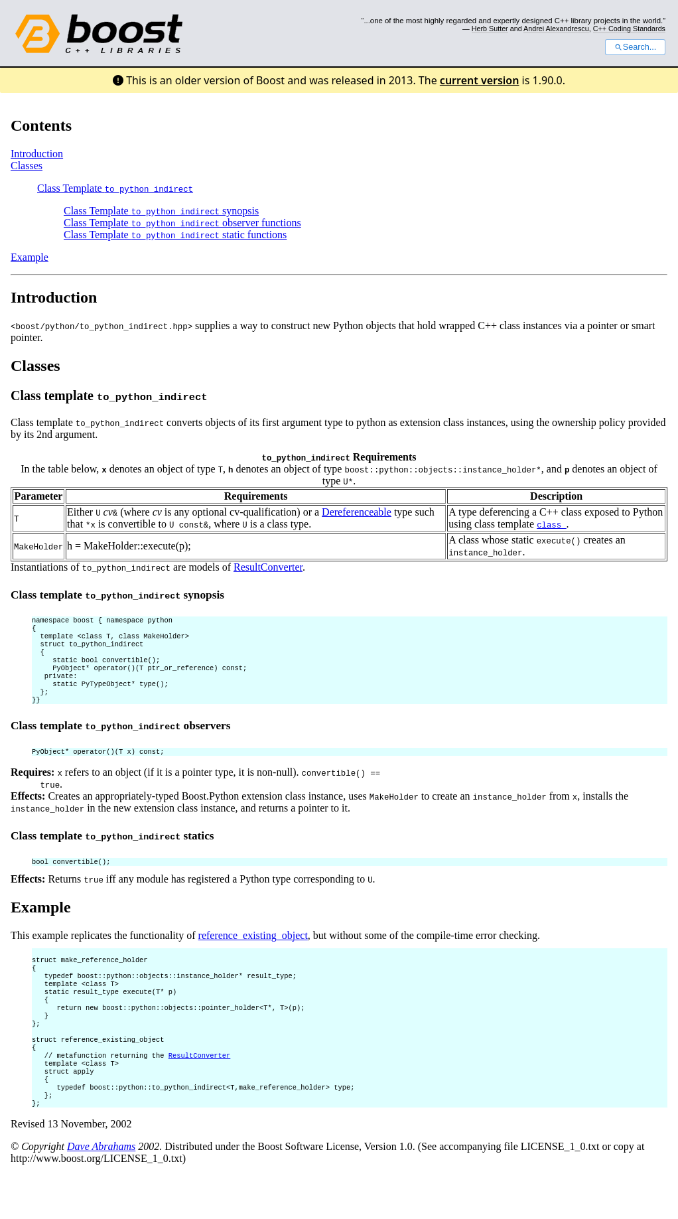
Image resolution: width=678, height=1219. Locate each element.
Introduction (37, 153)
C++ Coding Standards (629, 29)
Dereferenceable (356, 512)
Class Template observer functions (182, 222)
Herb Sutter (490, 29)
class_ (551, 524)
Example (29, 257)
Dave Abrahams (101, 1190)
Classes (26, 165)
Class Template (115, 188)
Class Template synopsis (161, 210)
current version (479, 80)
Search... (635, 47)
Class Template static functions (175, 234)
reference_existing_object (253, 952)
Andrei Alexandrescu (556, 29)
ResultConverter (268, 567)
